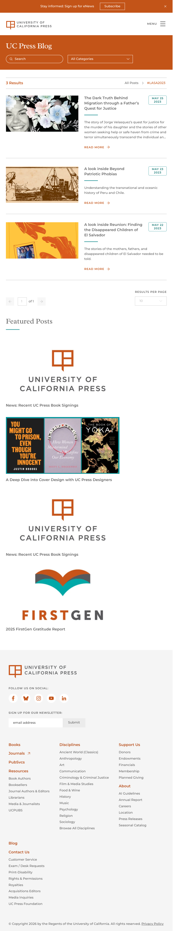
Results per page (151, 292)
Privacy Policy (152, 924)
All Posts (131, 83)
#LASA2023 (156, 83)
